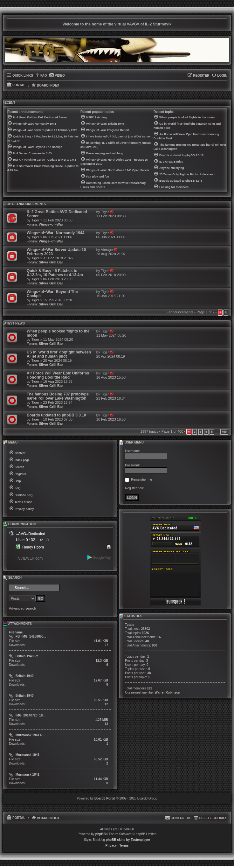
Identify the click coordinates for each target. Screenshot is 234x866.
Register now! (134, 488)
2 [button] (226, 312)
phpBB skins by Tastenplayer (128, 840)
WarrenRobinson (167, 692)
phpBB (100, 834)
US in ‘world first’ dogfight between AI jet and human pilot (59, 354)
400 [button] (224, 431)
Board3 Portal (104, 798)
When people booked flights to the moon (58, 333)
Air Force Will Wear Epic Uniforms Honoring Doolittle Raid (58, 375)
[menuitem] (41, 76)
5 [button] (212, 431)
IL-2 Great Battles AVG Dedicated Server (57, 214)
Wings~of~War (51, 224)
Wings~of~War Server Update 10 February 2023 (56, 252)
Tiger (35, 220)
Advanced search (22, 608)
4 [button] (206, 431)
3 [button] (200, 431)
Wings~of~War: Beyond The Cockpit (52, 294)
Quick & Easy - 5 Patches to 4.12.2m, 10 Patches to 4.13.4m (55, 273)
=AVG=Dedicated (30, 534)
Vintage (107, 250)
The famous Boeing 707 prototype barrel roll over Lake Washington (58, 396)
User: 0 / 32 (25, 540)
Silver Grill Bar (51, 262)
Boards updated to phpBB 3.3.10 (56, 415)
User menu (131, 442)
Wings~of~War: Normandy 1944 (56, 233)
